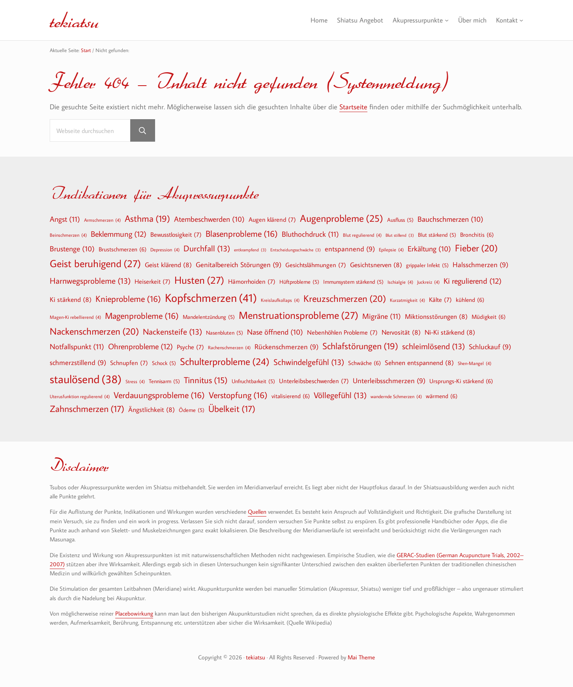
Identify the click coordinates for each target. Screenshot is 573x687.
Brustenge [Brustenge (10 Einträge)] (72, 249)
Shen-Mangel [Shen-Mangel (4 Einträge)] (474, 363)
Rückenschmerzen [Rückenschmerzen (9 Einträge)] (286, 347)
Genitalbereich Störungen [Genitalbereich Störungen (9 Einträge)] (238, 265)
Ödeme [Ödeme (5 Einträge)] (191, 410)
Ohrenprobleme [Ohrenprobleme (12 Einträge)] (140, 346)
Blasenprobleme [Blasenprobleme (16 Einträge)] (242, 234)
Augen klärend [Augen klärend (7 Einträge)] (272, 219)
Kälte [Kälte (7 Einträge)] (440, 299)
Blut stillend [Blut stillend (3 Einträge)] (400, 235)
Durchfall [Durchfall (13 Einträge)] (207, 248)
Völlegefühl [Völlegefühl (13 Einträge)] (340, 395)
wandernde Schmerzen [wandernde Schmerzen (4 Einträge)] (396, 396)
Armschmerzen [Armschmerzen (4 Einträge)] (102, 220)
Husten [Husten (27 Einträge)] (199, 280)
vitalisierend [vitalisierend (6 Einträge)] (291, 396)
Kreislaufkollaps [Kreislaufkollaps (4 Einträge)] (280, 300)
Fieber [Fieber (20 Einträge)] (476, 247)
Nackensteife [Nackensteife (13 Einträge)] (172, 331)
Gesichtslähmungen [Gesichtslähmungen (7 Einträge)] (315, 265)
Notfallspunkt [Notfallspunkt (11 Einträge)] (77, 346)
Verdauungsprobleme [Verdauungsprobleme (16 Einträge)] (159, 395)
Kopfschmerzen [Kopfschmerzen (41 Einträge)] (211, 297)
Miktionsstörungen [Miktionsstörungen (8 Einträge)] (436, 316)
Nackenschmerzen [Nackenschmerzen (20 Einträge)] (94, 331)
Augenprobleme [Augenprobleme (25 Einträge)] (341, 218)
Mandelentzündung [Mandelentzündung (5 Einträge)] (209, 317)
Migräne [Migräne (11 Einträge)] (381, 316)
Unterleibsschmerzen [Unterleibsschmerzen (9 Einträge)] (389, 381)
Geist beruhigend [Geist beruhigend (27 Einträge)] (95, 263)
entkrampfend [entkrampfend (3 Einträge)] (250, 250)
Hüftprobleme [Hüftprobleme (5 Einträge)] (299, 281)
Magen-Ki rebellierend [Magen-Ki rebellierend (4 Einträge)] (75, 317)
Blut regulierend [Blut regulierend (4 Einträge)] (362, 235)
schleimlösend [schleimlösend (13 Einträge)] (433, 346)
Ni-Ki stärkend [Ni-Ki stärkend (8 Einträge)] (450, 332)
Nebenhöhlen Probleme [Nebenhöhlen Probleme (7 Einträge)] (342, 332)
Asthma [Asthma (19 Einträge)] (147, 218)
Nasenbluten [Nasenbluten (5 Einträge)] (224, 332)
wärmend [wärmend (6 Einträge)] (441, 396)
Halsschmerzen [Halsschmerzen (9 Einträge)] (480, 265)
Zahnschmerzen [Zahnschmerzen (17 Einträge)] (87, 409)
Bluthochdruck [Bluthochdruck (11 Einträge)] (310, 234)
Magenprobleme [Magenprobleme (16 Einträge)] (142, 316)
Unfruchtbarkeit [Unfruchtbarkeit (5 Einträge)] (253, 381)
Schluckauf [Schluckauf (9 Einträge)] (490, 347)
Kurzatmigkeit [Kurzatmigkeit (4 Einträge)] (407, 300)
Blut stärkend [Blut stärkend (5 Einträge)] (437, 234)
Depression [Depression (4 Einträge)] (165, 249)
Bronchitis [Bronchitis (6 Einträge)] (477, 234)
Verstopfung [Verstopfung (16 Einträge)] (238, 395)
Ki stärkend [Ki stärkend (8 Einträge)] (71, 299)
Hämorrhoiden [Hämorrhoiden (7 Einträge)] (251, 281)
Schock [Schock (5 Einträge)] (164, 363)
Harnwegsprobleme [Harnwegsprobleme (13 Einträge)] (90, 280)
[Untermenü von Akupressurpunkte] (443, 20)
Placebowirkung (134, 613)
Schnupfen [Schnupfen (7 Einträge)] (129, 363)
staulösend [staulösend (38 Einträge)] (86, 379)
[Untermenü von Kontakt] (521, 20)
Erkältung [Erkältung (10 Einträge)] (429, 249)
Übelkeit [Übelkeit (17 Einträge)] (231, 409)
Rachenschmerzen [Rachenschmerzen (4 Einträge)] (229, 347)
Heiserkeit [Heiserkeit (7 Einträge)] (152, 281)
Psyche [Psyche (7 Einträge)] (190, 347)
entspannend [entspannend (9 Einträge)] (350, 249)
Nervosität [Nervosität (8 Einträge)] (401, 332)
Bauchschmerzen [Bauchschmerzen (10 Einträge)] (450, 219)
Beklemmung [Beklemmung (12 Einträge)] (118, 233)
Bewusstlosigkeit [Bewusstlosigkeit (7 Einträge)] (176, 234)
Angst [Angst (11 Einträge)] (65, 219)
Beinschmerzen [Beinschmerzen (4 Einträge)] (68, 235)
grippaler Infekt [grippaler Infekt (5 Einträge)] (427, 265)
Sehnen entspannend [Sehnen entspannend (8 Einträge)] (419, 362)
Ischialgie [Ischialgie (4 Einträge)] (400, 282)
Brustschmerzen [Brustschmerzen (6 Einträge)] (122, 249)
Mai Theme (361, 657)
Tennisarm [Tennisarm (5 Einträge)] (164, 381)
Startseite (353, 106)
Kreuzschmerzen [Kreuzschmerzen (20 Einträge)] (344, 298)
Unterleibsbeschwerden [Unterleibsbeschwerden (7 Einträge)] (314, 381)
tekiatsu (75, 20)
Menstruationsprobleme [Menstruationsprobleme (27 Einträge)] (298, 315)
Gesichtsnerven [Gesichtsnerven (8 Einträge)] (376, 264)
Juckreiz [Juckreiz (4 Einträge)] (428, 282)
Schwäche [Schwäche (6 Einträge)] (364, 362)
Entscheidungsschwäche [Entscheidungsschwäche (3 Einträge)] (295, 250)
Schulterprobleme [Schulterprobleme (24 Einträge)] (225, 362)
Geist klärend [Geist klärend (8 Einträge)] (168, 264)
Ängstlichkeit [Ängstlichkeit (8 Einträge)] (151, 409)
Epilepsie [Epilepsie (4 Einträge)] (391, 249)
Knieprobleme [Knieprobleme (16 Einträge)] (128, 299)
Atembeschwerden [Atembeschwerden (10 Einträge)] (209, 219)
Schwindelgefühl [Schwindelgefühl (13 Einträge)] (308, 362)
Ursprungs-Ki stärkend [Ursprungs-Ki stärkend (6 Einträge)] (461, 381)
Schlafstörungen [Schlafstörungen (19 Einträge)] (360, 346)
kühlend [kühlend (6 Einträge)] (470, 299)
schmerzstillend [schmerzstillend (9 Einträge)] (78, 363)
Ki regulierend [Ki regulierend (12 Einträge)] (473, 280)
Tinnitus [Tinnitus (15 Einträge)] (206, 380)
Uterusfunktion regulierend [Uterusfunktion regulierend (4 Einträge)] (80, 396)
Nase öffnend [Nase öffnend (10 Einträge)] (275, 332)
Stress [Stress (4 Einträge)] (135, 381)
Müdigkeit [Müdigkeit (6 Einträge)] (489, 316)
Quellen (257, 511)
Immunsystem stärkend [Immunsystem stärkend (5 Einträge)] (353, 281)
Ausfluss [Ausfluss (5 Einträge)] (400, 219)
